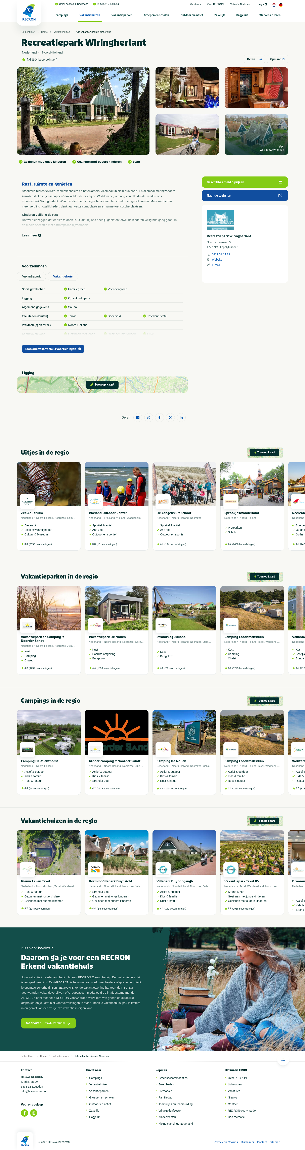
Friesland (109, 517)
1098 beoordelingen (108, 668)
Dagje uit (242, 15)
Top (283, 1059)
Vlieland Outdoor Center (108, 513)
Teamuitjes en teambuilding (176, 1104)
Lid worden (235, 1084)
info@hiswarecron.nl (33, 1091)
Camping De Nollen (171, 761)
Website (217, 259)
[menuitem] (62, 15)
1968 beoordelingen (243, 908)
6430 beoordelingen (243, 544)
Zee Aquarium (32, 513)
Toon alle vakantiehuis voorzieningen (53, 349)
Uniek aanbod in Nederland (71, 4)
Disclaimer (247, 1142)
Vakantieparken (122, 15)
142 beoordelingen (175, 908)
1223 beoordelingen (243, 668)
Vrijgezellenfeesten (170, 1110)
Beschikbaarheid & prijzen (244, 182)
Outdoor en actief (191, 15)
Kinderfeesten (167, 1117)
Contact (232, 1104)
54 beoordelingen (39, 788)
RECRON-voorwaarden (242, 1110)
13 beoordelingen (106, 544)
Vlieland (120, 517)
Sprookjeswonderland (241, 513)
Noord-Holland (44, 517)
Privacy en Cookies (226, 1142)
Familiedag (165, 1097)
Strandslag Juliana (171, 637)
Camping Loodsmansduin (244, 637)
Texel (261, 641)
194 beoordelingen (175, 544)
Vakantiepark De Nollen (107, 637)
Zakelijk (219, 15)
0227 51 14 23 (221, 254)
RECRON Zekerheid (106, 4)
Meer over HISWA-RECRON (48, 1023)
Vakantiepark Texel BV (241, 881)
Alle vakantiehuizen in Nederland (93, 32)
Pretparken (165, 1091)
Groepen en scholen (156, 15)
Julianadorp (74, 645)
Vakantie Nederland (240, 4)
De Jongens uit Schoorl (174, 513)
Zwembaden (166, 1084)
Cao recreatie (236, 1117)
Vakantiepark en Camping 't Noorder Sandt (42, 639)
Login (262, 4)
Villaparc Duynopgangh (175, 881)
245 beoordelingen (107, 908)
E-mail (216, 265)
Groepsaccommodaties (173, 1078)
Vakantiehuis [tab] (63, 276)
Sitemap (275, 1142)
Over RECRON (215, 4)
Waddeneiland (135, 517)
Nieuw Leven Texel (35, 881)
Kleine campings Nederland (176, 1123)
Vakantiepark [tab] (31, 276)
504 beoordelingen (44, 59)
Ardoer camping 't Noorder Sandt (114, 761)
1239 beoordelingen (40, 668)
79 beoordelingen (174, 668)
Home (44, 32)
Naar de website (244, 196)
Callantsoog (142, 641)
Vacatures (195, 4)
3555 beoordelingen (40, 544)
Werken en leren (269, 15)
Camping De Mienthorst (39, 761)
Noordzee (60, 517)
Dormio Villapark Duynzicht (110, 881)
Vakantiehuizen (90, 15)
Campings (61, 15)
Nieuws (232, 1097)
